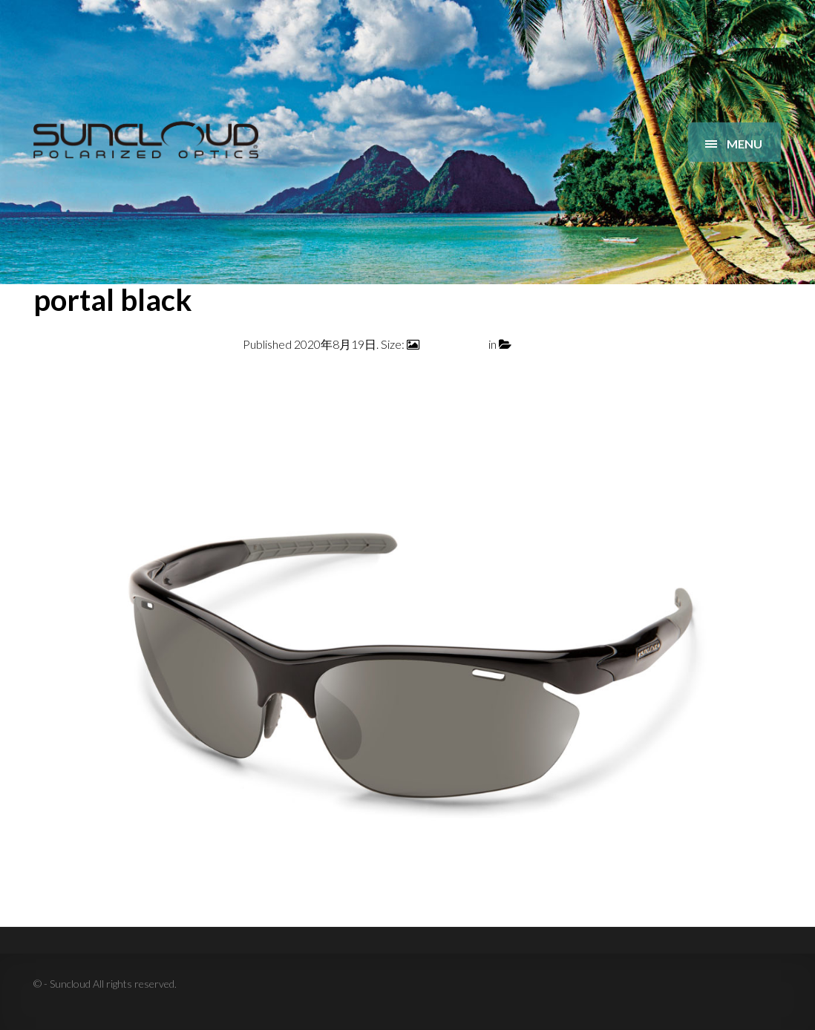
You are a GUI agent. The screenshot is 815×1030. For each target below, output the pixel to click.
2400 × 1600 (454, 344)
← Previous (62, 380)
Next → (762, 380)
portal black (543, 344)
